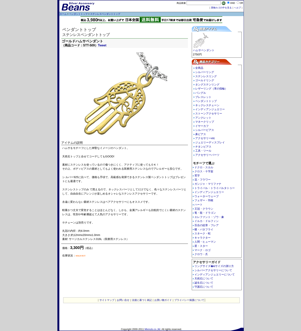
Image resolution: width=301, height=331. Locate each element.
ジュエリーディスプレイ (210, 142)
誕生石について (203, 282)
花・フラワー (202, 179)
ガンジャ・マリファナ (207, 183)
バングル (200, 92)
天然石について (203, 278)
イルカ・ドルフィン (206, 221)
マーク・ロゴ (202, 250)
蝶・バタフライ (203, 229)
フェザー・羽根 (203, 200)
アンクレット (203, 117)
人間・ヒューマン (205, 241)
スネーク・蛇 (202, 233)
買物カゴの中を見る (221, 7)
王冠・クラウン (203, 208)
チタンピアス (203, 146)
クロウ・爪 (201, 254)
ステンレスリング (206, 76)
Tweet (102, 45)
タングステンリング (207, 84)
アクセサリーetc (205, 138)
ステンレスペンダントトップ (105, 14)
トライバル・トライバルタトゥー (214, 188)
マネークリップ (204, 121)
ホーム (63, 14)
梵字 (197, 175)
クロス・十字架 (203, 171)
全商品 (199, 67)
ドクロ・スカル (203, 167)
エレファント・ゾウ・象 (209, 216)
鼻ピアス (200, 134)
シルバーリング (204, 72)
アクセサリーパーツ (207, 154)
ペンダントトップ (78, 14)
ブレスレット (203, 97)
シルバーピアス (204, 129)
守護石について (203, 286)
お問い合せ (123, 300)
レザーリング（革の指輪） (211, 88)
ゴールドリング (204, 80)
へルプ (237, 7)
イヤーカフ (202, 125)
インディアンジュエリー (210, 109)
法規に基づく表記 (142, 300)
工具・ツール (203, 150)
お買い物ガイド (163, 300)
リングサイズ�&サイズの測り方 (214, 266)
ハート (198, 204)
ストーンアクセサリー (208, 113)
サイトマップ (106, 300)
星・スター (201, 245)
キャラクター (202, 237)
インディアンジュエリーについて (214, 274)
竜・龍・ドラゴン (205, 212)
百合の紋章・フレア (206, 225)
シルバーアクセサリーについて (213, 270)
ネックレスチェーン (207, 105)
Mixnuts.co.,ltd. (153, 329)
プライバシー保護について (189, 300)
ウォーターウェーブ (206, 196)
